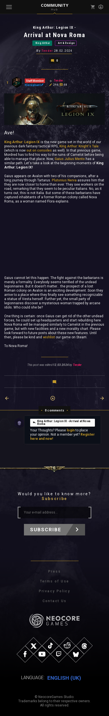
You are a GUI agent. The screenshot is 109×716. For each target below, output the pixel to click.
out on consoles (39, 150)
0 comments (54, 410)
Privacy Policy (54, 591)
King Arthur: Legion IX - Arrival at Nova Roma (61, 422)
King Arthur (42, 43)
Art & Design (66, 43)
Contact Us (55, 601)
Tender (47, 50)
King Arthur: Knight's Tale (79, 146)
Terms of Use (54, 581)
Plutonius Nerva (64, 180)
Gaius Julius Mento (70, 159)
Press (54, 571)
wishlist (49, 337)
